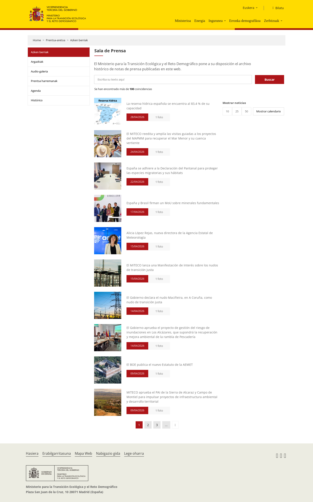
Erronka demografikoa (244, 21)
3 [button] (157, 425)
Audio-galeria (39, 71)
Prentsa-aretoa (55, 40)
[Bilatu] (276, 8)
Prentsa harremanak (44, 81)
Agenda (36, 91)
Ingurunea (215, 21)
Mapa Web (83, 453)
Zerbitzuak (271, 21)
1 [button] (139, 425)
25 (236, 111)
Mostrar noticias (234, 103)
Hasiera (32, 453)
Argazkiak (37, 62)
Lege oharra (134, 453)
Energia (199, 21)
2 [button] (148, 425)
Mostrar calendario (268, 111)
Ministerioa (183, 21)
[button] (225, 21)
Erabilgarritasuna (56, 453)
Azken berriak (79, 40)
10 (227, 111)
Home (37, 40)
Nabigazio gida (108, 453)
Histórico (37, 100)
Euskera (248, 8)
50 (246, 111)
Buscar (270, 79)
